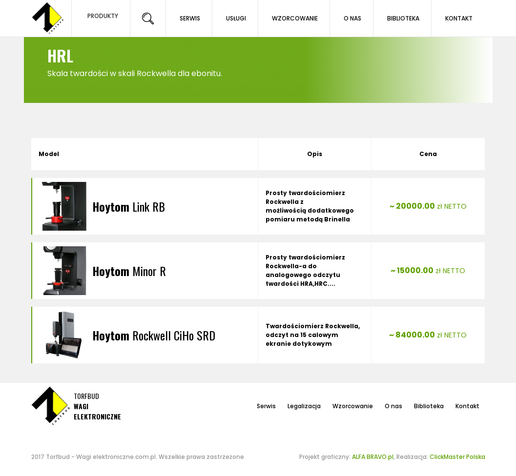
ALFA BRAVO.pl (372, 457)
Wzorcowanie (352, 406)
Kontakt (467, 406)
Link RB (128, 206)
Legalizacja (304, 406)
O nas (393, 406)
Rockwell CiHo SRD (153, 335)
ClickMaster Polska (457, 457)
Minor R (129, 270)
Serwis (266, 406)
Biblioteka (429, 406)
